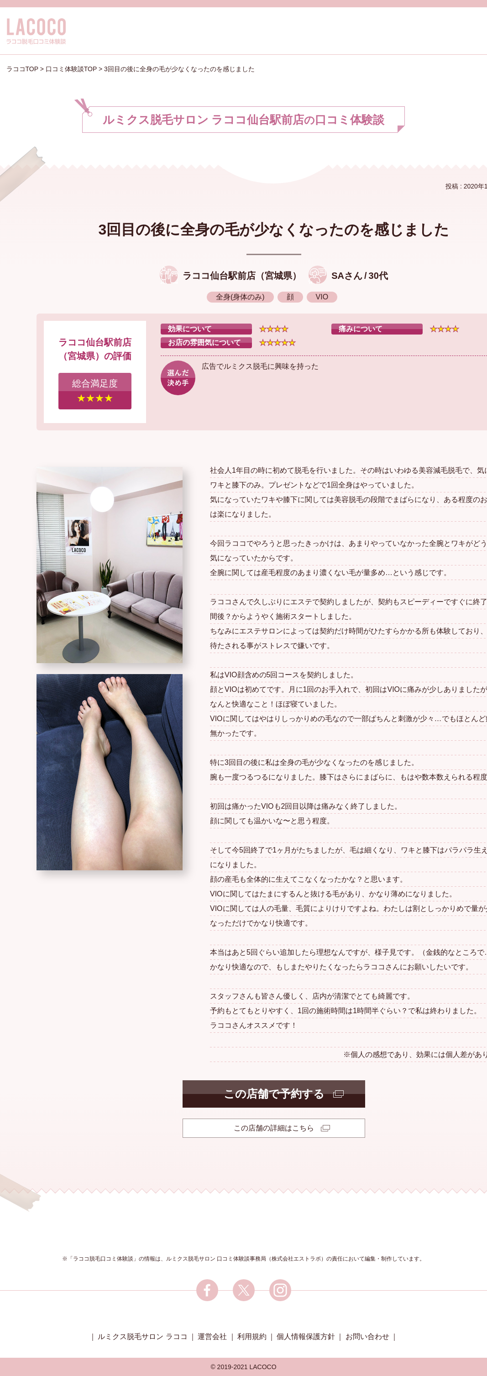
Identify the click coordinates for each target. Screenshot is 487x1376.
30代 (378, 276)
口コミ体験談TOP (71, 69)
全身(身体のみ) (240, 297)
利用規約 (252, 1336)
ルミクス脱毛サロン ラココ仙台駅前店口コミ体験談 (244, 119)
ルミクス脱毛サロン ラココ (142, 1336)
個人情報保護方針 (306, 1336)
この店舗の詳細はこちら (274, 1128)
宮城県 (278, 276)
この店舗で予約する (274, 1094)
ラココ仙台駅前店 (219, 276)
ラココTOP (22, 69)
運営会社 (212, 1336)
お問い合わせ (367, 1336)
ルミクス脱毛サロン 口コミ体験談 (208, 1259)
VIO (322, 297)
